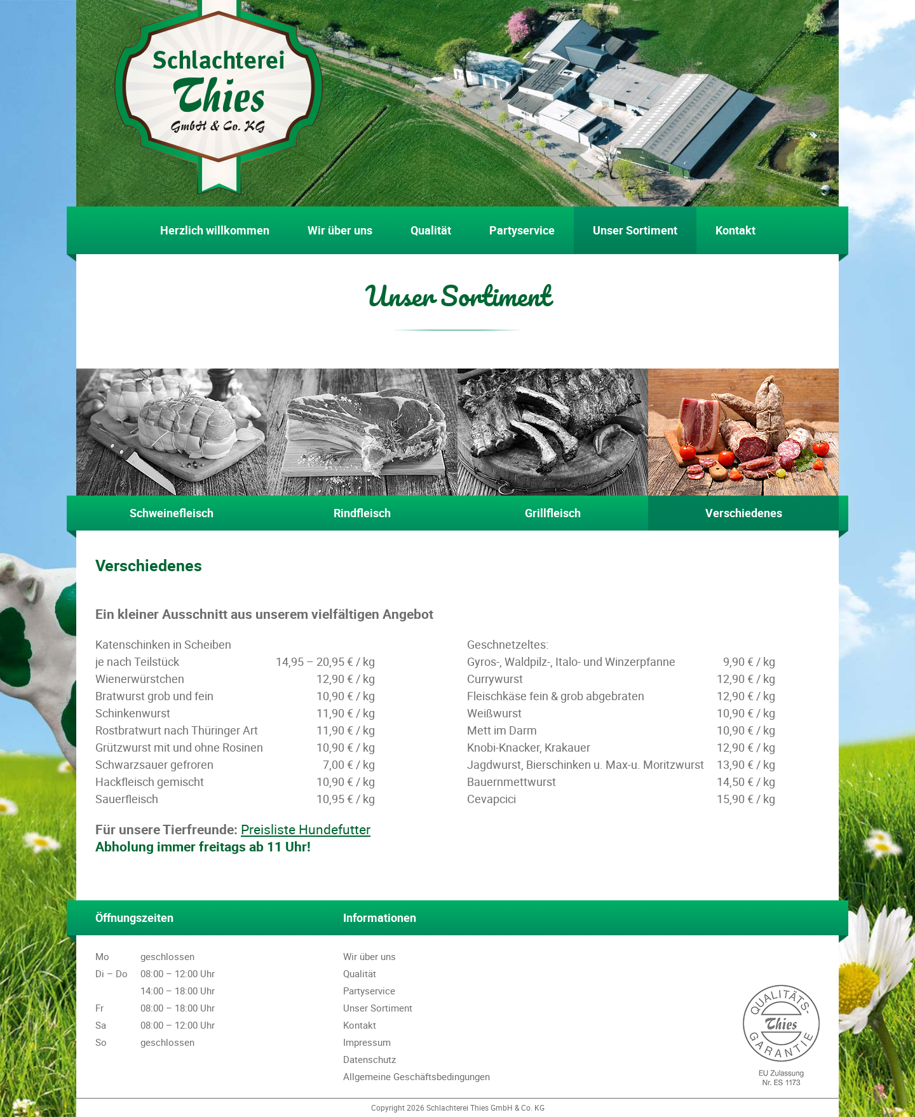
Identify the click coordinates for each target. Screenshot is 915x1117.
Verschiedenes (743, 444)
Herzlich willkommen (214, 230)
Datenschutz (369, 1059)
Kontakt (735, 230)
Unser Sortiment (635, 230)
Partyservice (522, 230)
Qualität (430, 230)
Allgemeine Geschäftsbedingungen (416, 1076)
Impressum (367, 1042)
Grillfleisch (553, 444)
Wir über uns (340, 230)
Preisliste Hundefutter (305, 829)
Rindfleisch (362, 444)
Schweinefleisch (171, 444)
